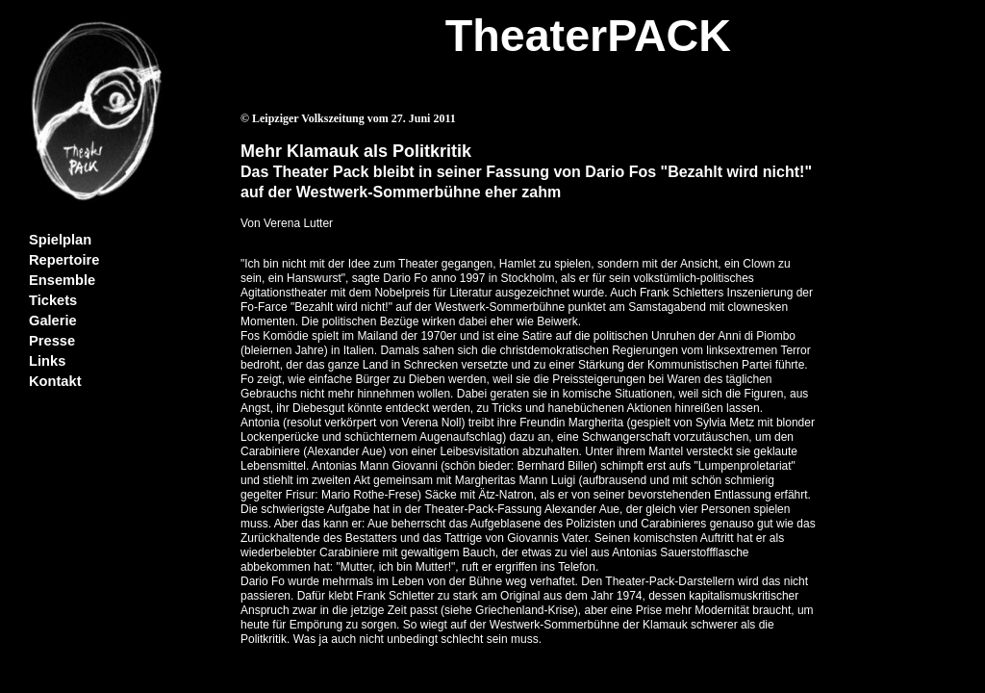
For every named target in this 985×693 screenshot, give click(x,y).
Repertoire (64, 260)
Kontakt (55, 381)
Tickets (53, 300)
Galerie (53, 320)
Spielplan (60, 239)
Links (47, 361)
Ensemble (62, 280)
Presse (52, 340)
